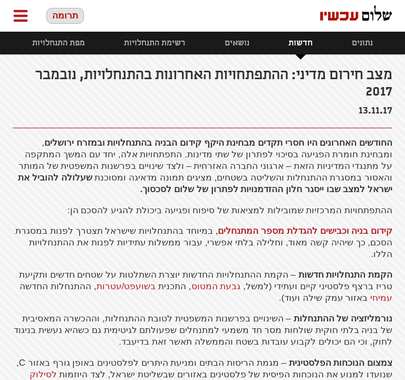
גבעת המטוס (216, 286)
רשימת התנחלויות (154, 43)
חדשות (300, 43)
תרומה (65, 16)
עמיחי (381, 298)
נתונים (362, 43)
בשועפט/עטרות (126, 286)
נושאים (237, 43)
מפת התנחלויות (58, 43)
